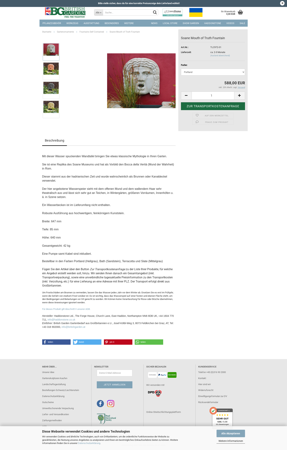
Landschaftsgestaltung (54, 384)
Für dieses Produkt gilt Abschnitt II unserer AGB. (66, 309)
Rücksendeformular (208, 402)
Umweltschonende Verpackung (58, 408)
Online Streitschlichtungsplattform (163, 412)
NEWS (154, 23)
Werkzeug (72, 23)
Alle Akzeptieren (230, 433)
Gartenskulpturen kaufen (54, 378)
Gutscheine (48, 402)
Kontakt (202, 378)
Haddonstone (212, 23)
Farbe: (184, 65)
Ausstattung (91, 23)
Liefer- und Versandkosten (55, 414)
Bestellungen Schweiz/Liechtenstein (60, 390)
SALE (242, 23)
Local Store (170, 23)
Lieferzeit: (186, 52)
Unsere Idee (48, 372)
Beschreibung (54, 140)
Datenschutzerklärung (89, 443)
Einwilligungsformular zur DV (212, 396)
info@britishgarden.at (73, 326)
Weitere (129, 23)
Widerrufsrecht (205, 390)
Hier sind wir (204, 384)
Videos (230, 23)
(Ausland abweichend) (220, 55)
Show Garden (191, 23)
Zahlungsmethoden (52, 420)
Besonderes (112, 23)
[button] (56, 342)
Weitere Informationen (230, 441)
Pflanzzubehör (52, 23)
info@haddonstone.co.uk (61, 319)
